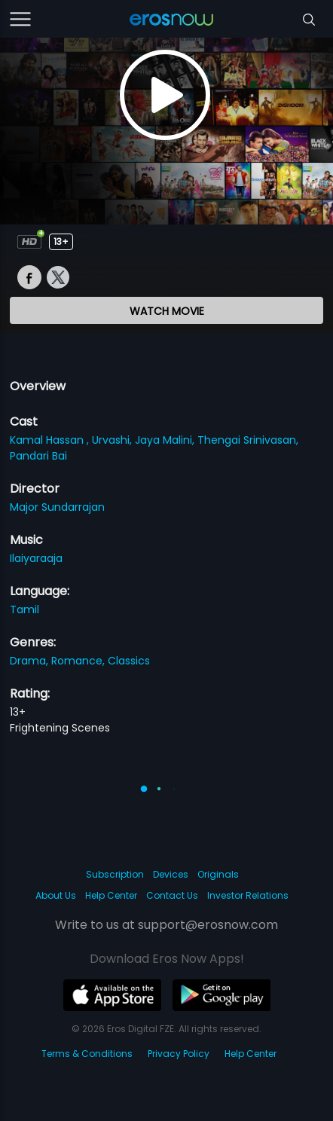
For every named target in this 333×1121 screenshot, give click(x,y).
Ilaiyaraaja (36, 558)
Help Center (111, 895)
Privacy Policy (178, 1053)
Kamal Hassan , (51, 439)
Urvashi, (113, 439)
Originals (218, 874)
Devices (170, 874)
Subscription (115, 874)
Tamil (24, 609)
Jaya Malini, (166, 439)
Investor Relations (248, 895)
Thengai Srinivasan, (247, 439)
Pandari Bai (38, 455)
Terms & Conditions (87, 1053)
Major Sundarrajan (57, 507)
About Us (55, 895)
